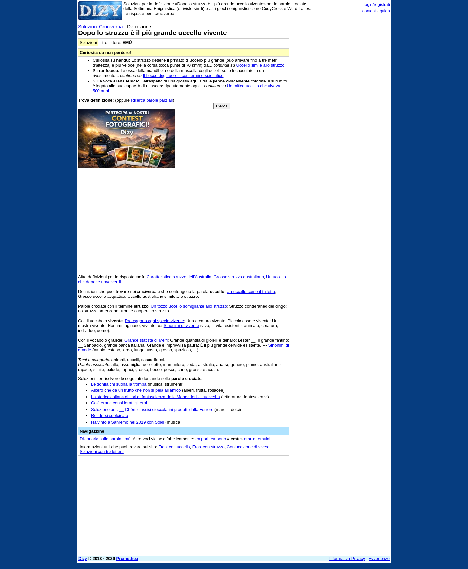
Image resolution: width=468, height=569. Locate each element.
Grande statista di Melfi (146, 340)
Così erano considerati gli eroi (119, 402)
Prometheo (127, 558)
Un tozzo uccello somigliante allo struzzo (189, 306)
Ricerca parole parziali (152, 100)
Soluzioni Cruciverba (100, 26)
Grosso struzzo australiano (239, 276)
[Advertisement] (341, 121)
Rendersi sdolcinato (109, 415)
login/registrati (377, 4)
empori (201, 438)
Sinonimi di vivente (181, 325)
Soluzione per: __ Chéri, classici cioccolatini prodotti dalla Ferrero (152, 409)
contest (369, 10)
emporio (218, 438)
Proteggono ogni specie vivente (154, 320)
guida (385, 10)
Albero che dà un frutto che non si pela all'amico (136, 390)
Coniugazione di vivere (248, 446)
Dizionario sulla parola (105, 438)
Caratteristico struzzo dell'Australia (179, 276)
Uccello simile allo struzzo (260, 65)
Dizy (82, 558)
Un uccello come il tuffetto (251, 291)
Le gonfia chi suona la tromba (119, 384)
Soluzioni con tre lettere (102, 451)
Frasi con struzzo (208, 446)
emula (249, 438)
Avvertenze (379, 558)
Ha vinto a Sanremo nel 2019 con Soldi (127, 422)
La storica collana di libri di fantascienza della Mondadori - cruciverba (155, 396)
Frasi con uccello (174, 446)
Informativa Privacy (347, 558)
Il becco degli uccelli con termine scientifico (183, 75)
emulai (264, 438)
